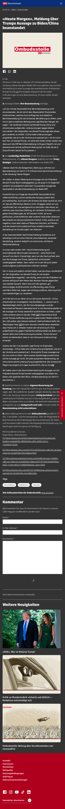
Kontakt (6, 760)
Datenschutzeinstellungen (15, 780)
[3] (4, 458)
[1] (17, 92)
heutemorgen (9, 485)
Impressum (8, 764)
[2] (4, 450)
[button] (61, 3)
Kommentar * (8, 539)
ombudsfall (23, 485)
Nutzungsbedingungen (13, 773)
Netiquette (8, 770)
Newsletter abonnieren (17, 800)
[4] (4, 470)
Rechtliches (8, 767)
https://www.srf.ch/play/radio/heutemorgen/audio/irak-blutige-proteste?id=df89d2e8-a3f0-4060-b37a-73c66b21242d (29, 441)
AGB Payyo (8, 776)
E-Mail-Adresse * (10, 528)
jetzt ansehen (47, 492)
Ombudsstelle (23, 10)
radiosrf (36, 485)
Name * (6, 517)
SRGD (13, 10)
